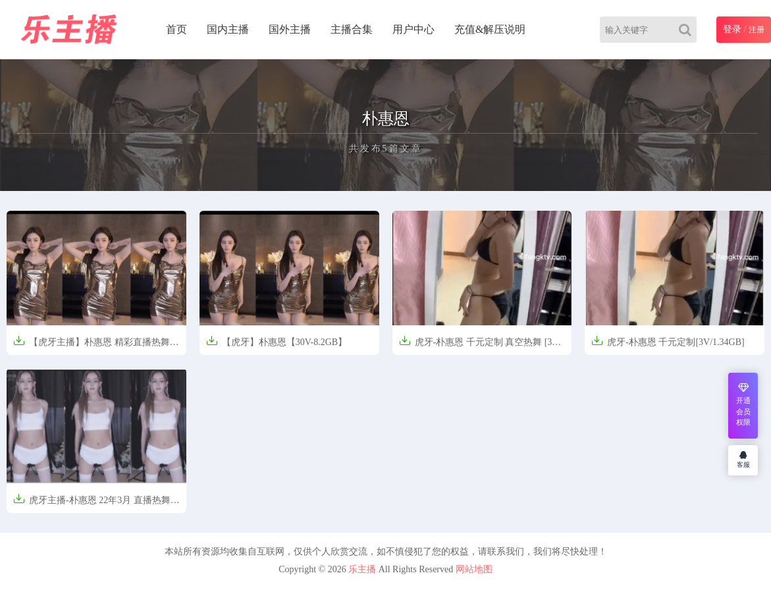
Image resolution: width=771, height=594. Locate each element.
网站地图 (474, 569)
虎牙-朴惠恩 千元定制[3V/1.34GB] (667, 341)
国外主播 (290, 29)
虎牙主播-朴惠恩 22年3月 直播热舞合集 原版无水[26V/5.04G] (96, 504)
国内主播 (228, 29)
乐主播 (362, 569)
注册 (756, 29)
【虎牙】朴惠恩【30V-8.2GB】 (276, 341)
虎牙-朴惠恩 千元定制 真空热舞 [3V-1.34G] (480, 346)
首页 (176, 29)
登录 (732, 29)
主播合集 (352, 29)
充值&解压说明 (489, 29)
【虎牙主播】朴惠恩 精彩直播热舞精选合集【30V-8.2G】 (96, 346)
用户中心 (413, 29)
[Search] (688, 29)
